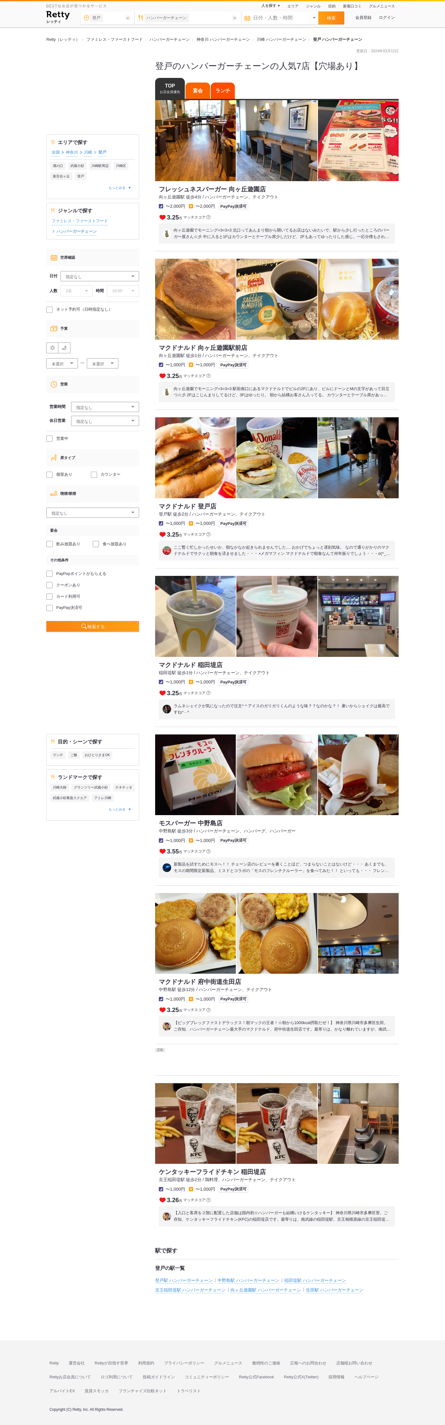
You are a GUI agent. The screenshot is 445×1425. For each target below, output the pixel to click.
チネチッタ (123, 787)
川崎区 (121, 166)
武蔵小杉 (77, 166)
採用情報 (336, 1377)
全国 (56, 152)
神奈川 (72, 152)
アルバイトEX (62, 1391)
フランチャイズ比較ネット (143, 1391)
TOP (170, 88)
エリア (293, 6)
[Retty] (58, 16)
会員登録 (363, 17)
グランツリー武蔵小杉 (91, 787)
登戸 (80, 176)
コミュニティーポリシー (207, 1377)
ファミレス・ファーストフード (80, 221)
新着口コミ (352, 6)
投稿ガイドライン (159, 1377)
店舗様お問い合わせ (354, 1363)
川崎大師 (59, 787)
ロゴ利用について (117, 1377)
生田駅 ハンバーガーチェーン (334, 1289)
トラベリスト (189, 1391)
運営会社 (77, 1363)
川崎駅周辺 (99, 166)
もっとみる (116, 187)
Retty (54, 1363)
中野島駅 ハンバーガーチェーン (248, 1280)
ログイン (387, 17)
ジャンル (313, 6)
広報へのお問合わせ (308, 1363)
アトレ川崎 (102, 798)
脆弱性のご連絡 (266, 1363)
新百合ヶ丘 (61, 176)
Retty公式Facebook (256, 1377)
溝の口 (58, 166)
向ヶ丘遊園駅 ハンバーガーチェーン (266, 1289)
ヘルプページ (366, 1377)
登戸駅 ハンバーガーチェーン (184, 1280)
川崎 (88, 152)
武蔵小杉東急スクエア (70, 798)
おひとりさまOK (97, 755)
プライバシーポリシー (184, 1363)
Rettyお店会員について (70, 1377)
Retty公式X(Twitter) (301, 1377)
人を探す (268, 5)
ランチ (58, 755)
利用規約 (146, 1363)
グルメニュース (382, 6)
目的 (332, 6)
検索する (96, 626)
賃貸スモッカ (97, 1391)
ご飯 (73, 755)
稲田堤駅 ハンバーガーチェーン (315, 1280)
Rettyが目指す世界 (111, 1363)
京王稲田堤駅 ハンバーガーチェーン (190, 1289)
